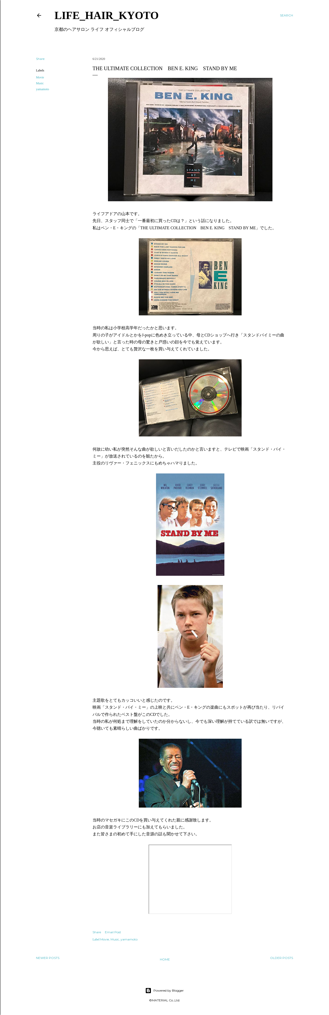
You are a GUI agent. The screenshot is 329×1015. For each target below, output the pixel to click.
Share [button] (40, 59)
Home (165, 959)
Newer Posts (47, 958)
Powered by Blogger (164, 990)
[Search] (286, 15)
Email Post (113, 932)
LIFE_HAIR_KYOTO (106, 15)
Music (40, 83)
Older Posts (281, 958)
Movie (40, 77)
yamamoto (42, 89)
